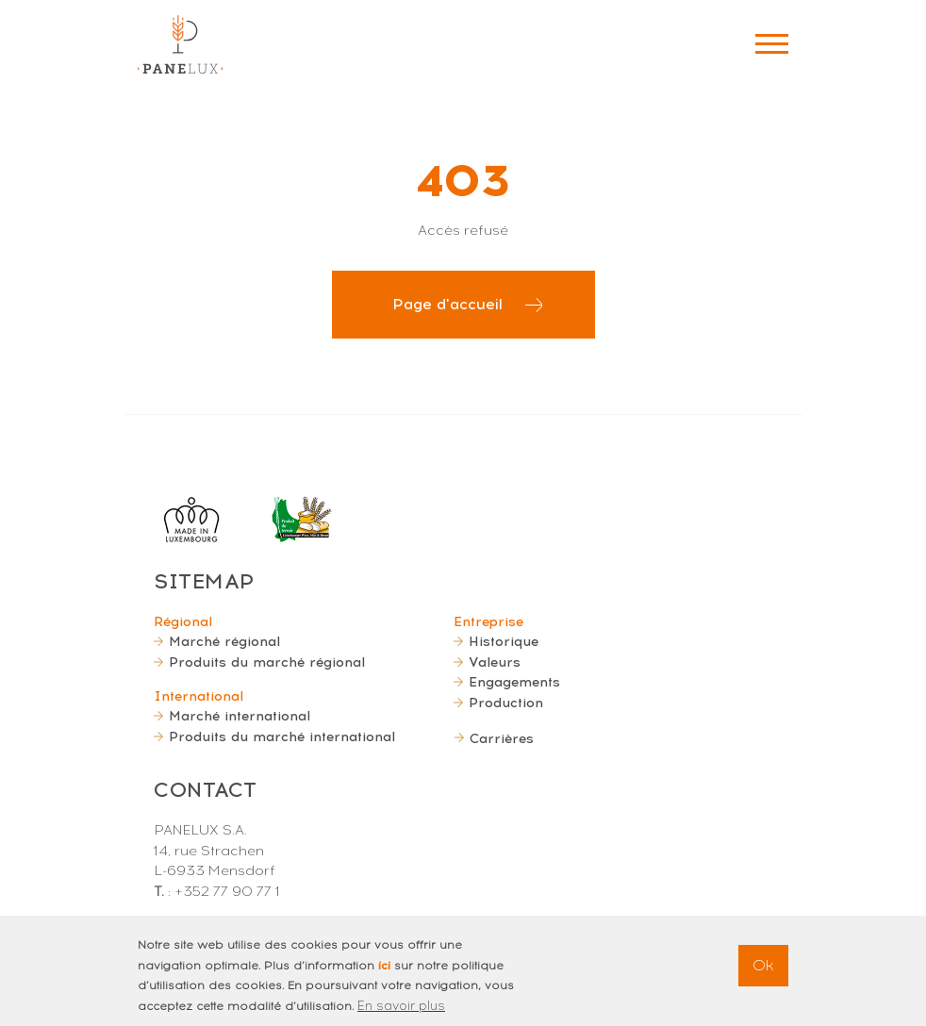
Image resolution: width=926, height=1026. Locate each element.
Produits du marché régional (267, 662)
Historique (503, 641)
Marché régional (224, 641)
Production (506, 702)
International (198, 695)
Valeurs (495, 662)
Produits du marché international (282, 736)
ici (384, 971)
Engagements (514, 681)
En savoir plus (401, 1011)
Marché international (239, 715)
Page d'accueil (447, 304)
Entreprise (488, 621)
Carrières (502, 738)
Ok (763, 971)
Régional (183, 621)
